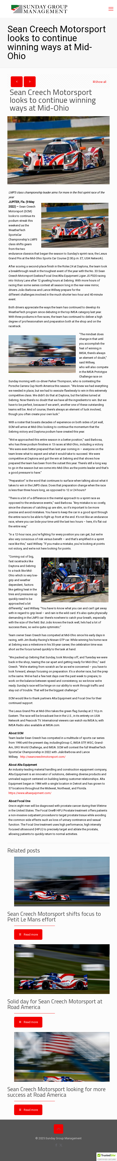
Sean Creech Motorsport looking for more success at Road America (56, 1092)
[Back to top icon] (58, 1129)
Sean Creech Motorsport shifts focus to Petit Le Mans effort (54, 917)
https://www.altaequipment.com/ (30, 793)
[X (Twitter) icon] (61, 1145)
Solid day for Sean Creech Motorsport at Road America (54, 1004)
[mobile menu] (111, 9)
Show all (99, 82)
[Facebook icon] (56, 1145)
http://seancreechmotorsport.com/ (42, 756)
